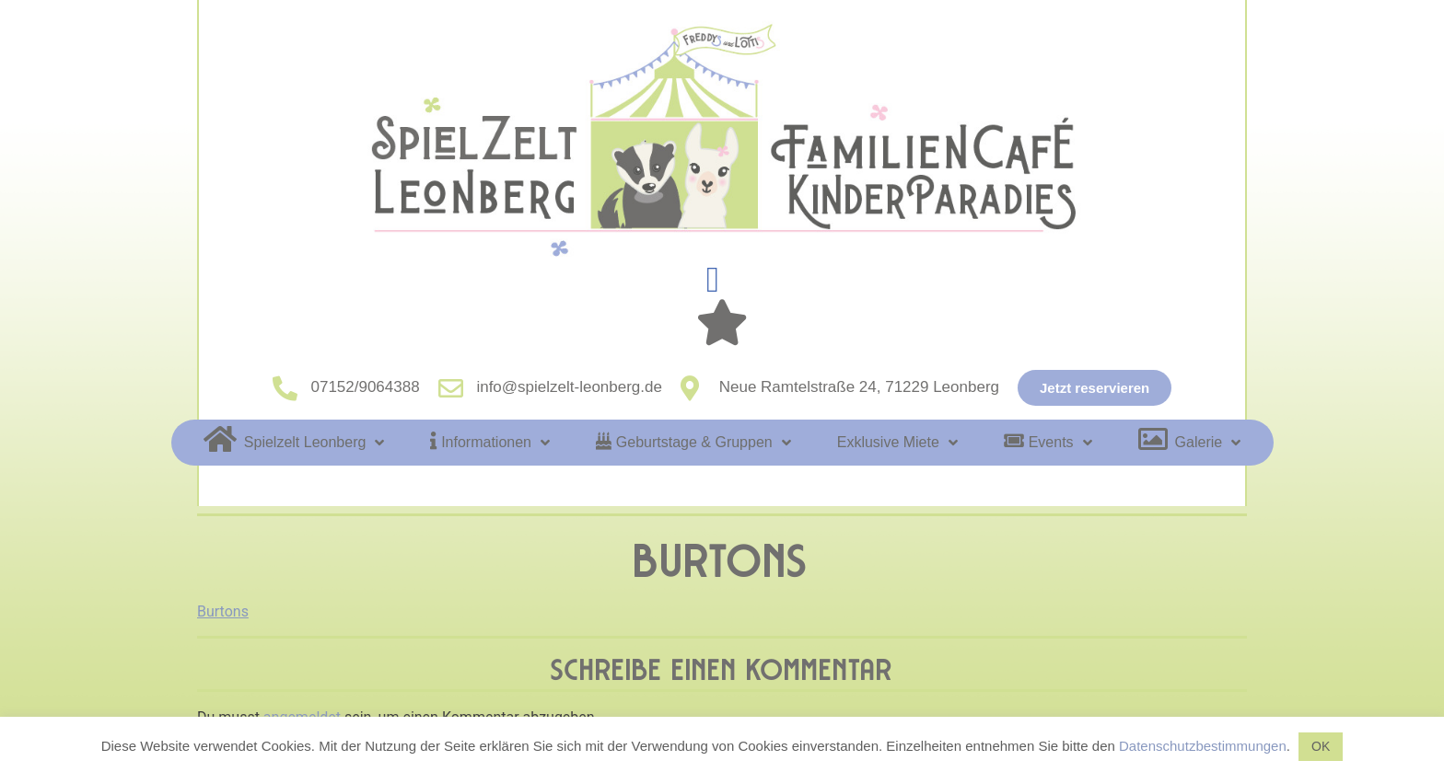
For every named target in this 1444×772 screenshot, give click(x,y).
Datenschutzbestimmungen (1203, 746)
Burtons (223, 611)
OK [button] (1320, 746)
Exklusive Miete (897, 442)
